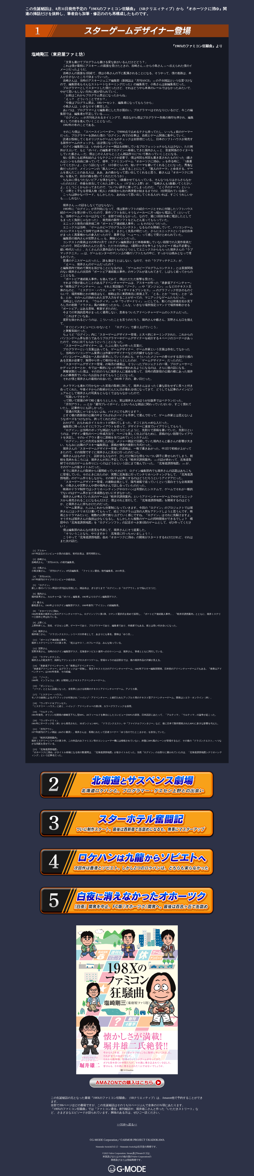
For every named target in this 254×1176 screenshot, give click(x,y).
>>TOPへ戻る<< (127, 1124)
